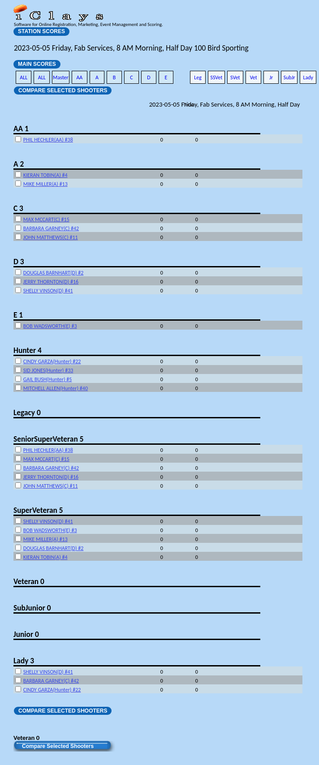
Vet (253, 77)
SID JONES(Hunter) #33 (48, 370)
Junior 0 (26, 634)
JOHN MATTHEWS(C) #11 (50, 237)
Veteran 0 (28, 581)
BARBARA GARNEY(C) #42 (51, 228)
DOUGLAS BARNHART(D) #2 (53, 273)
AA (79, 77)
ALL (23, 77)
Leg (198, 77)
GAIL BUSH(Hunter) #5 (47, 379)
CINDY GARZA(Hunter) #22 (52, 361)
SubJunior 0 (32, 608)
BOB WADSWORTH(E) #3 (50, 326)
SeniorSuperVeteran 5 (48, 439)
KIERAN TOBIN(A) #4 (45, 175)
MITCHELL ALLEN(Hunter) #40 (55, 388)
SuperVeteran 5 (38, 510)
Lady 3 (23, 661)
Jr (271, 77)
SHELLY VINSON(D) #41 (48, 291)
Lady (308, 77)
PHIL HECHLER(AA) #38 (48, 140)
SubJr (289, 77)
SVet (235, 77)
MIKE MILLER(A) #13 (45, 184)
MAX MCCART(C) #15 (46, 219)
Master (61, 77)
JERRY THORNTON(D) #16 (50, 282)
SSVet (216, 77)
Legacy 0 (27, 412)
